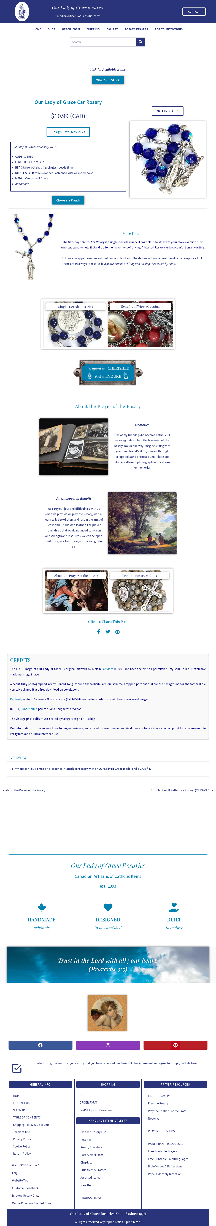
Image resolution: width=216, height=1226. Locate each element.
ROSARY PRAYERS (136, 29)
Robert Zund (29, 709)
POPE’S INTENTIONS (169, 29)
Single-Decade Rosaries (75, 307)
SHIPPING (93, 29)
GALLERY (112, 29)
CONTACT (194, 11)
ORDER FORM (71, 29)
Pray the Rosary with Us (139, 575)
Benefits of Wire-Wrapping (140, 306)
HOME (37, 29)
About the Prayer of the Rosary (76, 575)
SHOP (51, 29)
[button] (68, 132)
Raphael (15, 699)
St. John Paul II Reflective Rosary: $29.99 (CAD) (181, 790)
